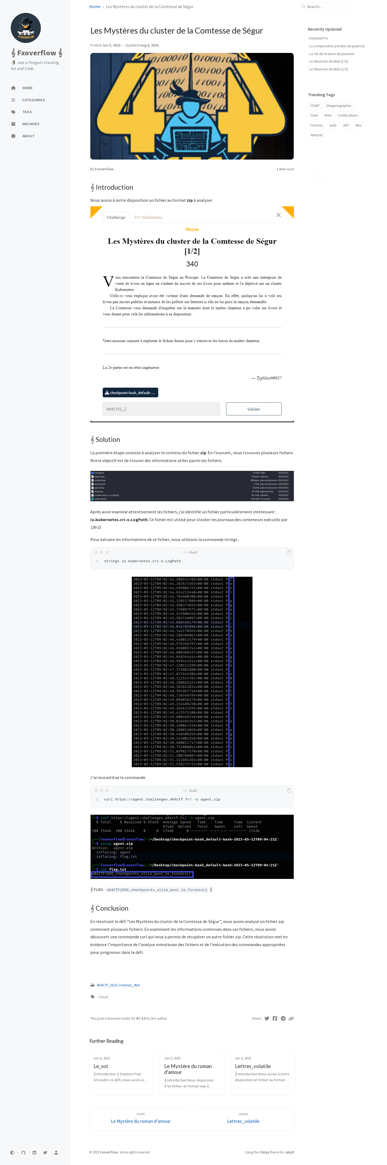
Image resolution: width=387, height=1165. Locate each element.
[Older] (140, 1119)
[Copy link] (291, 1018)
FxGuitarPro (318, 38)
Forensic (316, 125)
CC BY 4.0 (138, 1018)
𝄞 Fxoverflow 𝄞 (37, 52)
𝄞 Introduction (321, 172)
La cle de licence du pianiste (331, 53)
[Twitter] (45, 1152)
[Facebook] (275, 1018)
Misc (359, 125)
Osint (314, 115)
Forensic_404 (129, 985)
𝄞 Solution (317, 180)
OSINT (315, 105)
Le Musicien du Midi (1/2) (328, 61)
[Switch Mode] (12, 1152)
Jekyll (289, 1152)
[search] (328, 6)
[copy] (289, 552)
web (332, 125)
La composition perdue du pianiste (337, 46)
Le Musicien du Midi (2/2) (328, 69)
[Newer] (243, 1119)
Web (328, 115)
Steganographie (338, 105)
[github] (23, 1152)
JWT (346, 125)
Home (95, 6)
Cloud (103, 997)
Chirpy (264, 1152)
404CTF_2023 (107, 985)
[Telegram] (283, 1018)
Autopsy (316, 135)
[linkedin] (34, 1152)
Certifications (348, 115)
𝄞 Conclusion (319, 188)
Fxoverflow (104, 169)
